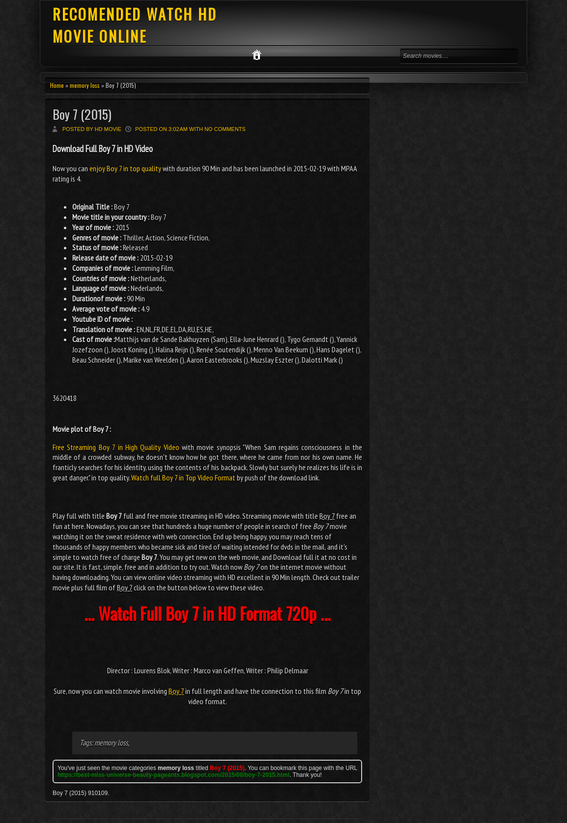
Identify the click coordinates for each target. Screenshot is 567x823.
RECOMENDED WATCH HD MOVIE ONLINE (135, 25)
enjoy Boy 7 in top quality (125, 168)
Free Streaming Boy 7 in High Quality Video (116, 447)
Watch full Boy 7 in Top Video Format (183, 477)
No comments (225, 129)
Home (57, 85)
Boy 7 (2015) (82, 114)
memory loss (85, 85)
